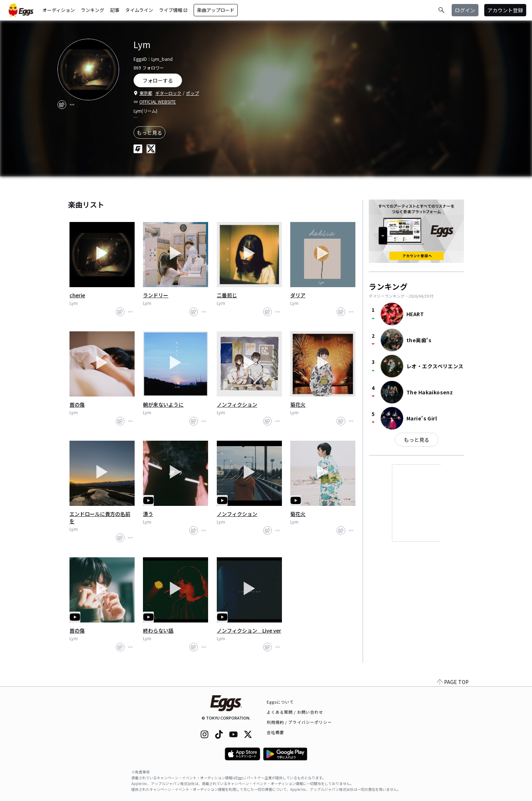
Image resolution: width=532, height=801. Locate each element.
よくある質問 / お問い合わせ (295, 712)
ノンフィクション (237, 404)
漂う (148, 513)
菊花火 (297, 404)
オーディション (58, 10)
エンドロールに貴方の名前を (99, 517)
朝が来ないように (163, 404)
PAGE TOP (453, 681)
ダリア (297, 295)
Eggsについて (280, 702)
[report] (72, 104)
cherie (77, 295)
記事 (114, 10)
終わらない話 (158, 630)
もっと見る (149, 132)
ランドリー (155, 295)
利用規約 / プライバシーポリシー (299, 722)
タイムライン (139, 10)
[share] (62, 104)
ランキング (92, 10)
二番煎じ (227, 295)
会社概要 (275, 732)
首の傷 (77, 404)
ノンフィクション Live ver (249, 630)
